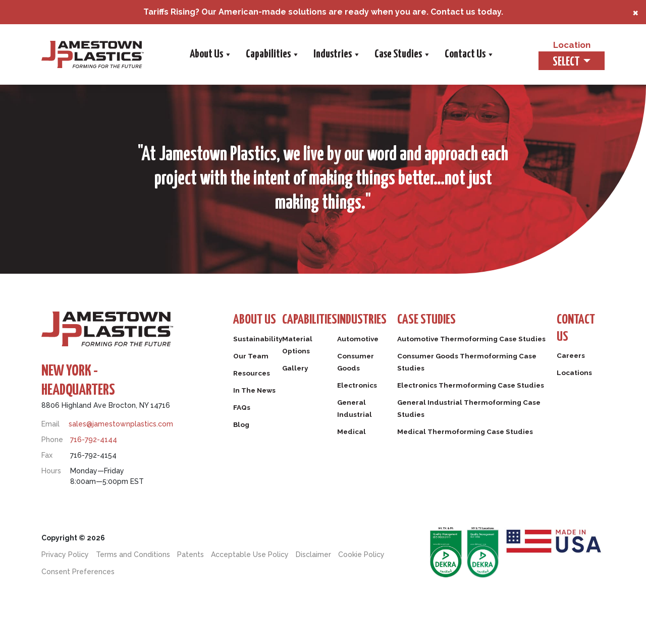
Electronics (371, 387)
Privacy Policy (65, 554)
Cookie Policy (361, 554)
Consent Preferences (78, 572)
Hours (51, 471)
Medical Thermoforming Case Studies (479, 457)
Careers (572, 360)
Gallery (301, 370)
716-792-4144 (93, 440)
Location (564, 44)
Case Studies (401, 54)
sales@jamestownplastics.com (121, 424)
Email (50, 424)
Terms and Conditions (133, 554)
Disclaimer (313, 554)
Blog (242, 426)
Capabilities (271, 54)
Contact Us (468, 54)
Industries (336, 54)
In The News (256, 392)
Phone (52, 440)
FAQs (242, 409)
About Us (209, 54)
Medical (364, 433)
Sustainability (260, 340)
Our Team (252, 357)
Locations (576, 377)
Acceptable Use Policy (250, 554)
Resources (253, 375)
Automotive (372, 340)
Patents (190, 554)
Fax (46, 455)
